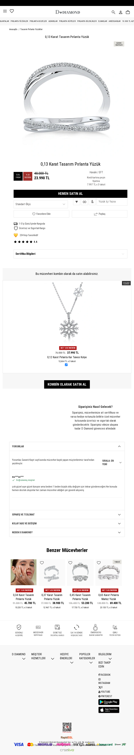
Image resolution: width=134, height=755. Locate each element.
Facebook (104, 674)
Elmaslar (102, 21)
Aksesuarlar (114, 21)
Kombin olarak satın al (67, 384)
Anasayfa (13, 29)
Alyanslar (53, 21)
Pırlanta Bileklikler (86, 21)
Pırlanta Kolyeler (38, 21)
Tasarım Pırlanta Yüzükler (31, 29)
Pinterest (105, 695)
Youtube (104, 691)
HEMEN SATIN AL (70, 194)
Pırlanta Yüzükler (19, 21)
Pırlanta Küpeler (67, 21)
